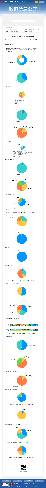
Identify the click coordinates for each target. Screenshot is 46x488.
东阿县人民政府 (9, 1)
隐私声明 (27, 486)
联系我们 (36, 486)
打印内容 (35, 39)
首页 (5, 27)
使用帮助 (9, 486)
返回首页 (41, 1)
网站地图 (18, 486)
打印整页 (29, 39)
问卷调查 (8, 27)
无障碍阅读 (31, 1)
